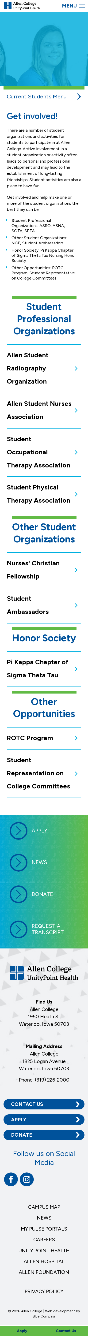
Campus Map (44, 1207)
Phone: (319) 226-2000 (44, 1080)
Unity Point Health (44, 1251)
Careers (44, 1240)
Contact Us (27, 1104)
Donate (21, 1135)
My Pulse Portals (44, 1229)
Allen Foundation (44, 1272)
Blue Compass (44, 1316)
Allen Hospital (44, 1261)
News (44, 1218)
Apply (18, 1120)
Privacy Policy (44, 1291)
